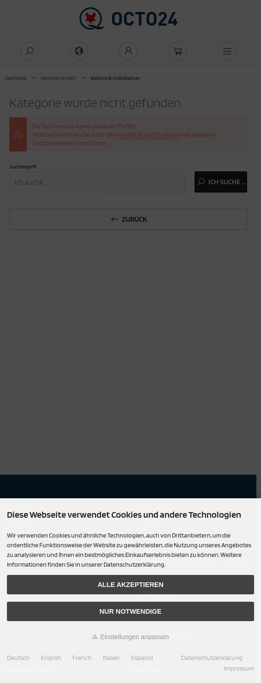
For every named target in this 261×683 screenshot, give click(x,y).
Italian (111, 657)
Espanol (142, 657)
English (51, 657)
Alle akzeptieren (130, 584)
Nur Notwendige (130, 611)
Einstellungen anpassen (130, 637)
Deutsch (18, 657)
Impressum (239, 668)
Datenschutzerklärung (212, 657)
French (82, 657)
